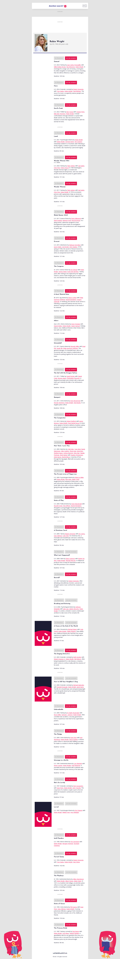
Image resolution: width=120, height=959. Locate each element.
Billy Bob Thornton (59, 114)
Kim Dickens (78, 142)
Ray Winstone (70, 67)
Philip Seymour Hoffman (70, 348)
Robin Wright (79, 67)
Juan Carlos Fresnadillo (74, 65)
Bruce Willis (57, 715)
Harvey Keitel (63, 272)
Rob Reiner (75, 931)
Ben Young (69, 112)
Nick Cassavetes (78, 786)
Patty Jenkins (71, 166)
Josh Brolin (65, 247)
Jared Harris (80, 687)
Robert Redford (71, 421)
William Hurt (66, 812)
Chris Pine (57, 168)
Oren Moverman (75, 401)
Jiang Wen (80, 451)
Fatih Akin (71, 449)
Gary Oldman (58, 536)
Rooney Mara (62, 378)
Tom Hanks (60, 91)
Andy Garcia (57, 457)
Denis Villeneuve (76, 218)
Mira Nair (77, 453)
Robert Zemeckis (78, 89)
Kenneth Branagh (62, 687)
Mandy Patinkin (74, 933)
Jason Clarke (57, 247)
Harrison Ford (67, 220)
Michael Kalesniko (78, 685)
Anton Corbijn (72, 297)
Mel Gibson (77, 659)
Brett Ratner (64, 455)
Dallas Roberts (71, 631)
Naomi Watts (58, 326)
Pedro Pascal (65, 168)
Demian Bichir (69, 142)
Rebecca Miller (79, 477)
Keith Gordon (77, 657)
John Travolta (77, 788)
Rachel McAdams (71, 299)
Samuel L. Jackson (67, 715)
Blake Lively (75, 479)
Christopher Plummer (73, 378)
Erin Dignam (78, 810)
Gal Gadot (81, 166)
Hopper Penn (80, 112)
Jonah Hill (59, 348)
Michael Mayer (72, 629)
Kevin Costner (58, 765)
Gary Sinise (76, 862)
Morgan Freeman (67, 843)
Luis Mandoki (78, 763)
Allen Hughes (65, 451)
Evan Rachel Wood (73, 423)
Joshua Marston (68, 453)
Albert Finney (69, 881)
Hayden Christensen (77, 455)
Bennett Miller (75, 346)
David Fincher (70, 376)
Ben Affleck (66, 506)
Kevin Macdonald (76, 504)
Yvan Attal (77, 449)
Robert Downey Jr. (59, 659)
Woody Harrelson (59, 403)
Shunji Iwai (73, 451)
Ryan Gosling (58, 220)
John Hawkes (73, 247)
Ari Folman (74, 270)
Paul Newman (76, 765)
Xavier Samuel (75, 326)
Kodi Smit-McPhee (73, 272)
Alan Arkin (68, 479)
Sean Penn (73, 737)
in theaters (59, 58)
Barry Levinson (70, 558)
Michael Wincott (71, 560)
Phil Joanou (73, 907)
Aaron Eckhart (73, 739)
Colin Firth (66, 536)
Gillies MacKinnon (78, 879)
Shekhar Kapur (58, 453)
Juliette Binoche (74, 609)
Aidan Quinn (77, 881)
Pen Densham (75, 841)
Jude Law (66, 609)
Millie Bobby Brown (60, 67)
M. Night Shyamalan (73, 713)
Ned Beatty (77, 403)
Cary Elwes (65, 933)
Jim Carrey (82, 534)
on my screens (71, 58)
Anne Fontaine (75, 324)
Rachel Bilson (66, 457)
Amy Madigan (74, 812)
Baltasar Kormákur (75, 245)
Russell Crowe (58, 506)
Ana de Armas (76, 220)
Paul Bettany (77, 91)
